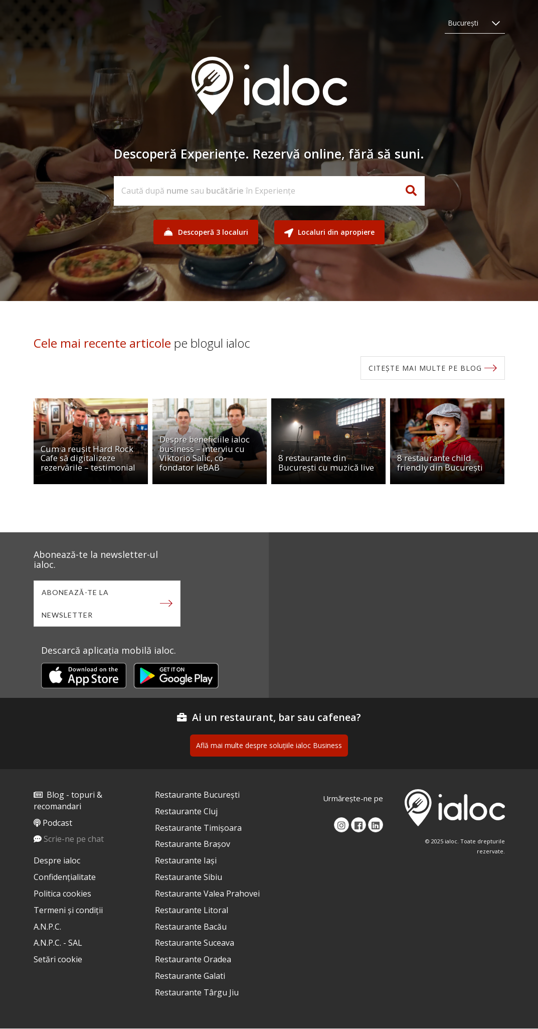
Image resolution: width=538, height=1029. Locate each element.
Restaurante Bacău (191, 926)
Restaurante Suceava (194, 942)
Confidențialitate (65, 877)
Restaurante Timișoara (198, 827)
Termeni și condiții (68, 910)
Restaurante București (197, 794)
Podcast (57, 822)
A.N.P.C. (47, 926)
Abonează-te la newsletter (75, 603)
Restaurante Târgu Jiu (197, 992)
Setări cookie (58, 959)
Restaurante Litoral (191, 910)
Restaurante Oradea (193, 959)
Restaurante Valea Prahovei (207, 893)
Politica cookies (62, 893)
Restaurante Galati (190, 975)
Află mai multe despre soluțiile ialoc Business (269, 745)
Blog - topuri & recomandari (68, 800)
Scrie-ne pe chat (74, 838)
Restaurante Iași (186, 860)
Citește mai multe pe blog (425, 368)
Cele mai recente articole (102, 343)
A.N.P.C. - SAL (58, 942)
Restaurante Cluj (186, 811)
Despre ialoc (57, 860)
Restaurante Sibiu (188, 877)
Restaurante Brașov (192, 843)
